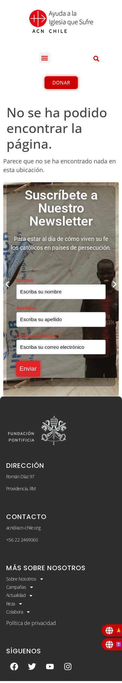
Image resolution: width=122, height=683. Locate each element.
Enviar (29, 370)
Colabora (18, 614)
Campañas (20, 589)
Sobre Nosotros (25, 581)
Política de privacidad (31, 625)
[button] (44, 57)
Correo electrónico (37, 336)
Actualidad (20, 597)
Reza (14, 605)
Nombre (25, 280)
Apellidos (26, 308)
